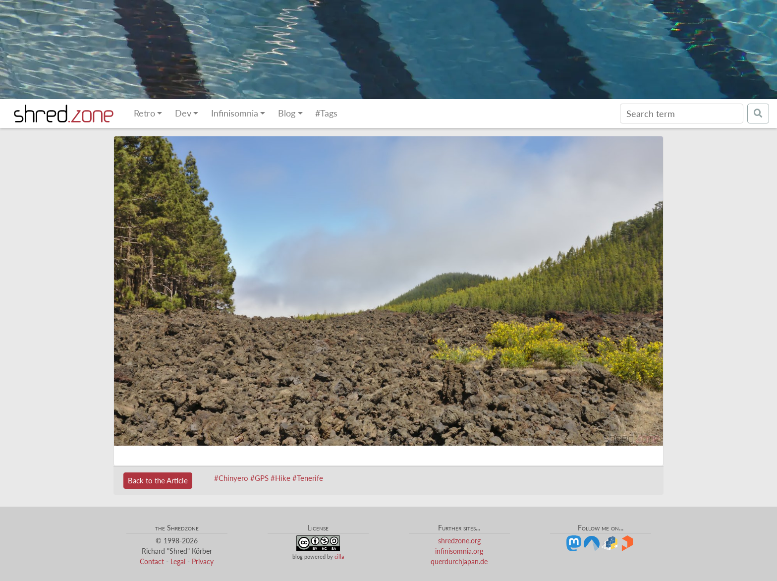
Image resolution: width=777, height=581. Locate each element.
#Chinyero (231, 477)
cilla (339, 556)
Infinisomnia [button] (234, 113)
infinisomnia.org (459, 551)
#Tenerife (307, 477)
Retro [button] (144, 113)
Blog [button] (286, 113)
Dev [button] (183, 113)
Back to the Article (158, 480)
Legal (177, 561)
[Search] (681, 113)
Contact (152, 561)
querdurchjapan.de (459, 561)
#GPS (259, 477)
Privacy (203, 561)
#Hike (280, 477)
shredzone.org (459, 540)
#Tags (326, 113)
